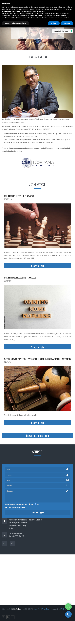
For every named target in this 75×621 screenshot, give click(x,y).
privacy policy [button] (66, 7)
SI (31, 504)
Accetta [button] (67, 23)
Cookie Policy (37, 609)
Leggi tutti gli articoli (37, 436)
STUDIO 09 (63, 609)
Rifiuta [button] (53, 23)
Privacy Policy (20, 507)
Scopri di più (37, 266)
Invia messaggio (37, 512)
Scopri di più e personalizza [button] (15, 23)
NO (36, 504)
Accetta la (15, 507)
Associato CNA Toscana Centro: (16, 504)
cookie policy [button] (41, 11)
